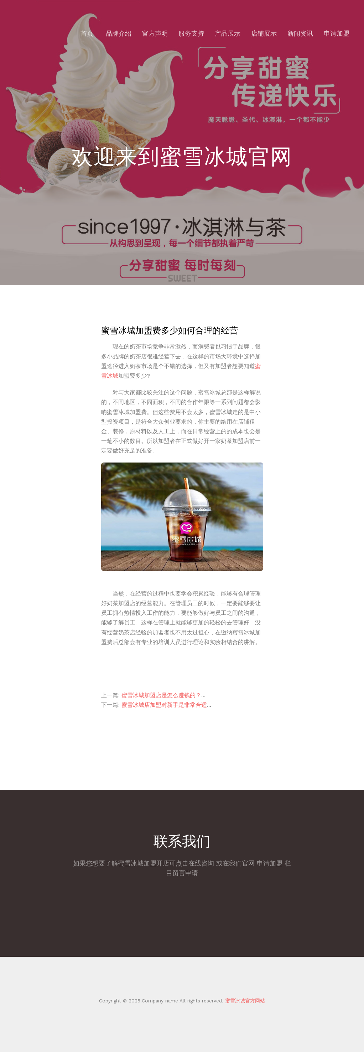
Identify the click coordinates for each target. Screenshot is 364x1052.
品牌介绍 (118, 33)
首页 (86, 33)
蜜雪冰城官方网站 (244, 1001)
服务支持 (191, 33)
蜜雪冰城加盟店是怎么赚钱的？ (161, 695)
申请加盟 (336, 33)
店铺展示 (264, 33)
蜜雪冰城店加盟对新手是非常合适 (164, 704)
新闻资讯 (300, 33)
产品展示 (227, 33)
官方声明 (155, 33)
